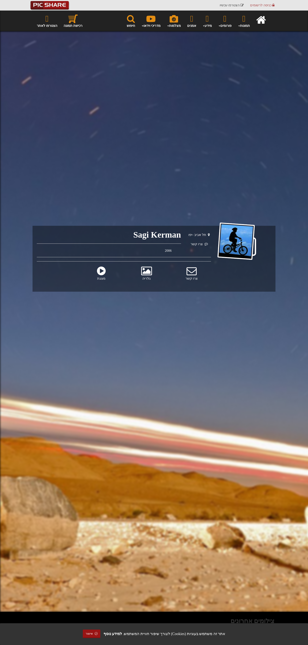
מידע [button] (207, 20)
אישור (92, 633)
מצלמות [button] (174, 20)
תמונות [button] (244, 20)
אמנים (191, 20)
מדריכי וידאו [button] (151, 20)
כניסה (262, 5)
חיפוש (131, 20)
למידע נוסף (113, 634)
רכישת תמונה (73, 20)
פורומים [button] (225, 20)
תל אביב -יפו (199, 235)
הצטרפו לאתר (47, 20)
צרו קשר (199, 244)
